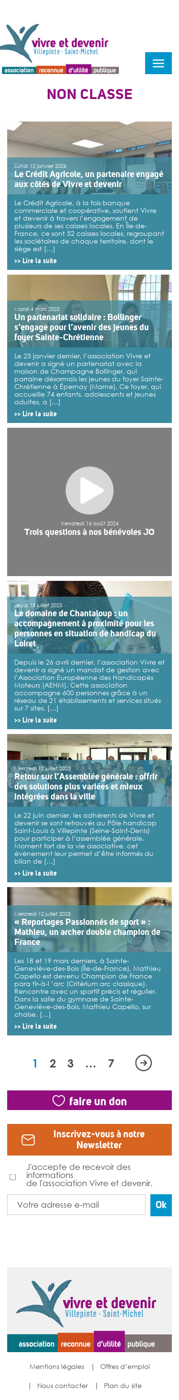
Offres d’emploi (125, 1366)
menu (158, 63)
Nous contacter (62, 1385)
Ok (161, 1205)
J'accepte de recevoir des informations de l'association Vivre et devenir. (81, 1174)
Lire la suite (39, 261)
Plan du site (123, 1385)
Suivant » (143, 1063)
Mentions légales (57, 1366)
